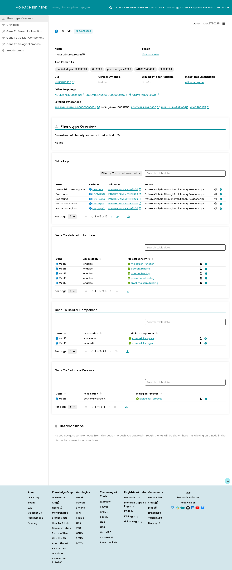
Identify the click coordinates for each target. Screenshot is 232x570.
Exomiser (105, 501)
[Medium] (182, 507)
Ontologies (157, 7)
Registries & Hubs (202, 7)
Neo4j (57, 507)
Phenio (80, 518)
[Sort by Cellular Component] (156, 333)
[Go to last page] (116, 216)
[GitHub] (188, 507)
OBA (78, 523)
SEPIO (79, 538)
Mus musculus (150, 54)
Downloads (58, 497)
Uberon (80, 502)
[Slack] (177, 507)
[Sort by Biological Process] (160, 393)
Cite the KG (59, 538)
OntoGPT (105, 532)
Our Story (33, 497)
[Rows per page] (72, 216)
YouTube (155, 518)
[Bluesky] (202, 507)
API (55, 502)
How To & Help (60, 523)
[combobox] (82, 7)
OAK (102, 522)
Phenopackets (108, 542)
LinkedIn (154, 512)
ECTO (79, 543)
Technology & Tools (177, 7)
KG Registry (131, 516)
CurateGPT (106, 537)
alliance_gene (194, 82)
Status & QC (59, 518)
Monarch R (60, 512)
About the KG (60, 543)
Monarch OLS (132, 497)
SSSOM (104, 517)
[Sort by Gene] (64, 258)
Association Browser (59, 560)
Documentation (61, 528)
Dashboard (58, 553)
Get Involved (155, 497)
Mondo (80, 497)
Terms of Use (60, 533)
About (120, 7)
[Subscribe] (172, 507)
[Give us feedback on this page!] (227, 481)
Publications (35, 518)
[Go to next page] (111, 216)
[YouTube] (197, 507)
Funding (32, 523)
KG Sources (59, 548)
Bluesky (154, 523)
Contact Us (35, 512)
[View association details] (220, 189)
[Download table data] (128, 216)
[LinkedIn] (192, 507)
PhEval (104, 506)
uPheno (80, 507)
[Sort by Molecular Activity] (152, 258)
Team (31, 502)
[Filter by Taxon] (121, 173)
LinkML (103, 512)
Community (221, 7)
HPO (78, 512)
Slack (153, 502)
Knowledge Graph (137, 7)
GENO (79, 533)
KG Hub (128, 511)
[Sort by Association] (100, 258)
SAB (30, 507)
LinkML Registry (133, 521)
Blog (152, 507)
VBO (78, 528)
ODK (102, 527)
